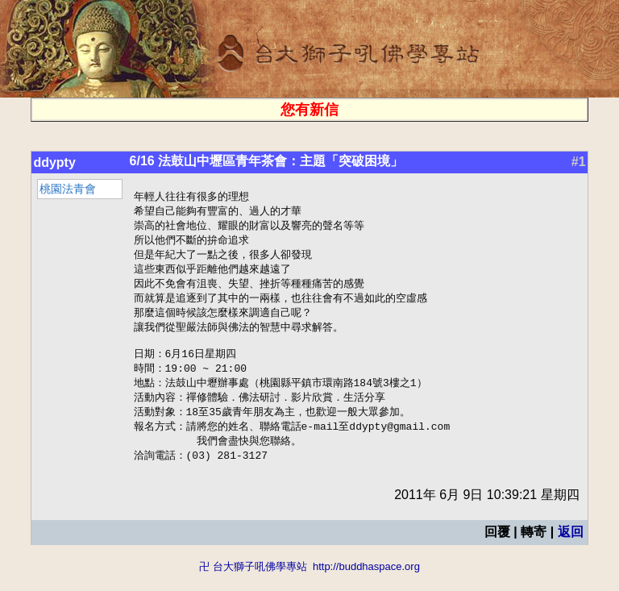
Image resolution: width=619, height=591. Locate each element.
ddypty (54, 162)
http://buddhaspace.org (366, 583)
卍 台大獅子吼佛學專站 (253, 583)
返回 (571, 549)
